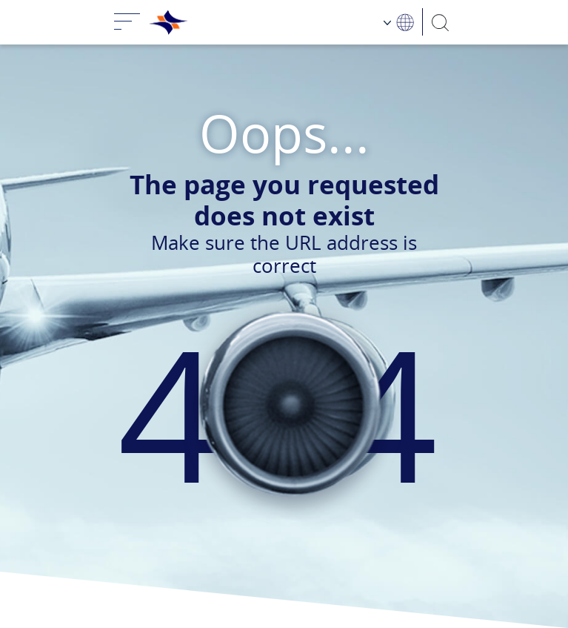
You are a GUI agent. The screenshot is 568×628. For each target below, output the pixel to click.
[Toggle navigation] (127, 22)
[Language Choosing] (398, 22)
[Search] (440, 22)
